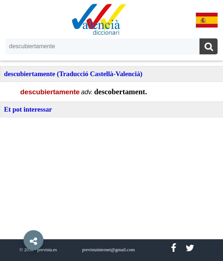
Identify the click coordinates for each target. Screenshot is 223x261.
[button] (18, 223)
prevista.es (47, 249)
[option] (111, 130)
